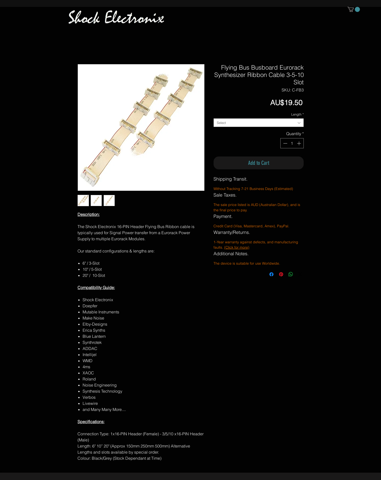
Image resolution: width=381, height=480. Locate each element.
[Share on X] (300, 274)
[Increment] (299, 143)
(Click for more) (236, 247)
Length (297, 114)
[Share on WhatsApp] (291, 274)
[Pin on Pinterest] (281, 274)
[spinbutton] (292, 143)
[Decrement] (284, 143)
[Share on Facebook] (271, 274)
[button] (353, 9)
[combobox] (259, 122)
